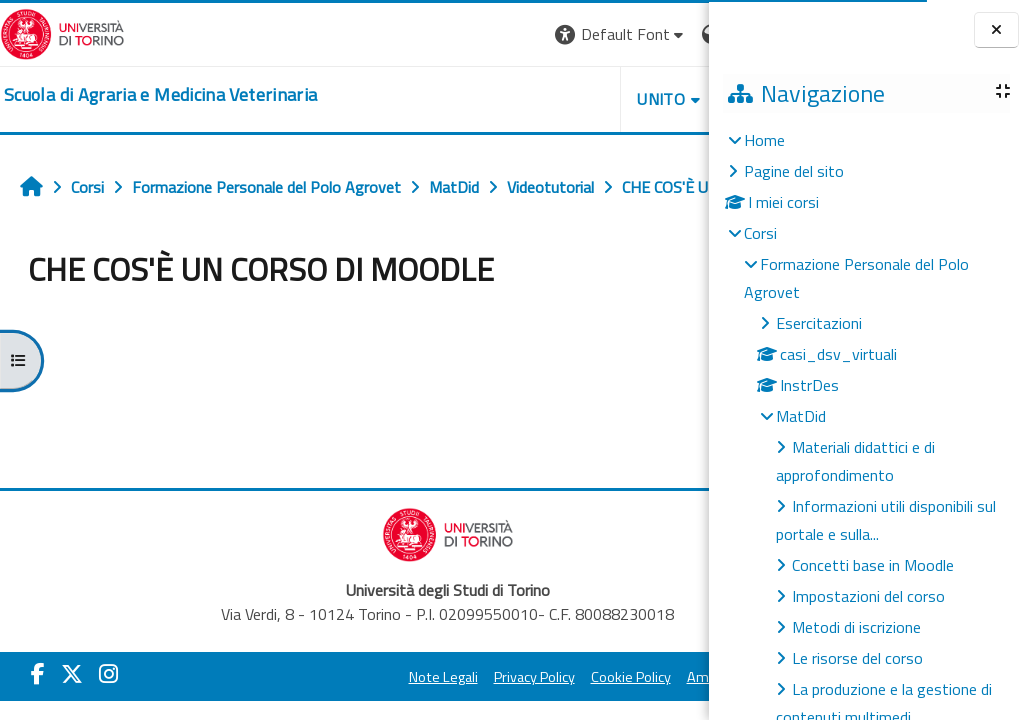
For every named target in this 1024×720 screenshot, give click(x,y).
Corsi (760, 233)
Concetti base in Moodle (873, 565)
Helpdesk (588, 99)
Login (674, 34)
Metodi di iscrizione (856, 627)
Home (764, 140)
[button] (434, 34)
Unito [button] (475, 99)
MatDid (801, 416)
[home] (160, 95)
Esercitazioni (819, 323)
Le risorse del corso (857, 658)
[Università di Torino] (62, 32)
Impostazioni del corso (868, 596)
